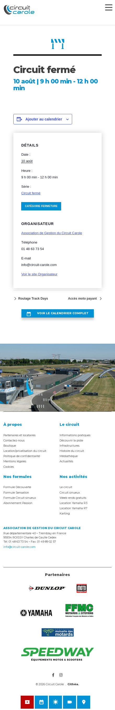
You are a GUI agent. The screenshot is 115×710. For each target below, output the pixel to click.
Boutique (9, 445)
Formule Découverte (17, 487)
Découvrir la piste (71, 440)
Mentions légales (14, 461)
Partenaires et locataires (19, 435)
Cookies (8, 467)
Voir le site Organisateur (39, 274)
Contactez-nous (14, 440)
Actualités (66, 461)
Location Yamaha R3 (73, 503)
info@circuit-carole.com (19, 547)
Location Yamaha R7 (73, 508)
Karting (65, 513)
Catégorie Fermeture (41, 206)
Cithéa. (73, 684)
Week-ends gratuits (73, 498)
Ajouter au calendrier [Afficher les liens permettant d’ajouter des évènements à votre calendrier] (43, 119)
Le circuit (66, 487)
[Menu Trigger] (109, 7)
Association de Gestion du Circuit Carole (51, 233)
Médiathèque (69, 456)
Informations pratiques (75, 435)
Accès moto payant (82, 298)
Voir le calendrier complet (63, 313)
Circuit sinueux (70, 492)
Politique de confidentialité (21, 456)
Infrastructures (69, 445)
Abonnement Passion (17, 503)
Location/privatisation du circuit (24, 451)
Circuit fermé (30, 193)
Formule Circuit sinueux (19, 498)
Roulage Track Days (32, 298)
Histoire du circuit (72, 451)
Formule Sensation (16, 492)
